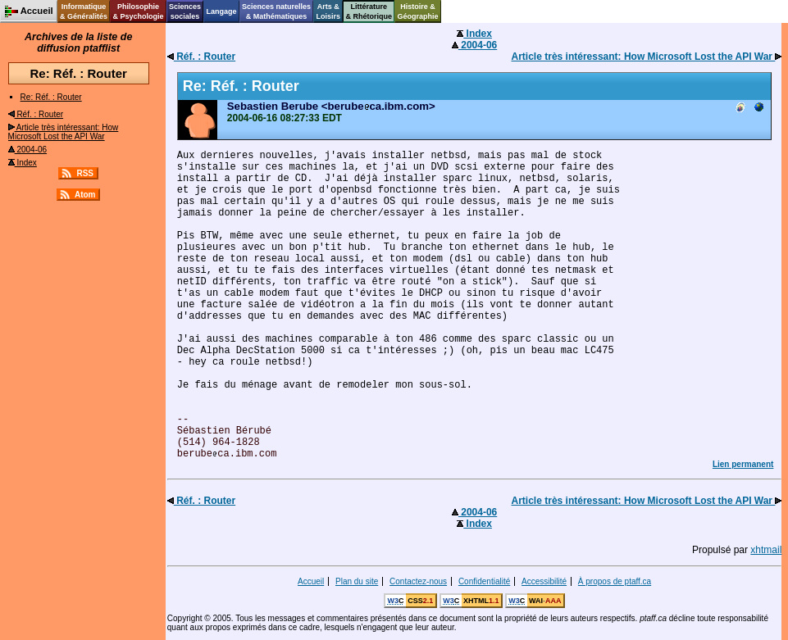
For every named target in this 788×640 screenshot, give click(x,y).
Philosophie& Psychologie (137, 11)
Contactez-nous (418, 581)
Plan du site (356, 581)
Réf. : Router (35, 114)
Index (22, 162)
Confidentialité (484, 581)
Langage (221, 11)
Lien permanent (743, 464)
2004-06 (27, 149)
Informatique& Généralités (83, 11)
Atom (85, 194)
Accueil (311, 581)
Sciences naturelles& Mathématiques (276, 11)
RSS (84, 173)
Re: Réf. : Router (51, 97)
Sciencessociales (185, 11)
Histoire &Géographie (418, 11)
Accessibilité (544, 581)
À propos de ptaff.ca (614, 581)
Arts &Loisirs (329, 11)
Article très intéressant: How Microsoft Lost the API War (63, 132)
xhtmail (765, 550)
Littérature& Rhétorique (369, 11)
